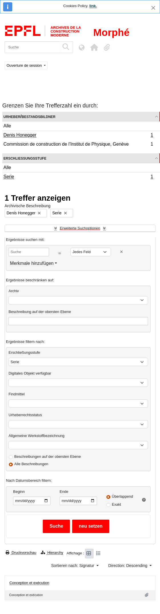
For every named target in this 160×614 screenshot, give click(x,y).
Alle (7, 125)
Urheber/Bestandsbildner (29, 116)
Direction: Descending (128, 565)
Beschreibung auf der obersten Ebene (40, 312)
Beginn (19, 491)
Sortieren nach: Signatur (73, 565)
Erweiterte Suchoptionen (80, 228)
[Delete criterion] (121, 252)
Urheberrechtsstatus (25, 415)
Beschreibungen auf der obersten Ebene (47, 456)
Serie (78, 177)
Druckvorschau (21, 552)
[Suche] (32, 47)
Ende (64, 491)
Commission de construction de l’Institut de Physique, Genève (78, 145)
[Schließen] (153, 7)
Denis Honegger (78, 136)
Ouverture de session (25, 65)
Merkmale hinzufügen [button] (32, 263)
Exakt (116, 504)
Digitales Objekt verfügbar (30, 373)
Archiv (14, 291)
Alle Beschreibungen (31, 464)
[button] (94, 47)
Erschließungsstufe (24, 158)
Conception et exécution (29, 583)
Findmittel (17, 394)
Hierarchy (52, 552)
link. (93, 6)
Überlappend (122, 496)
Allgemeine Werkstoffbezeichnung (36, 436)
